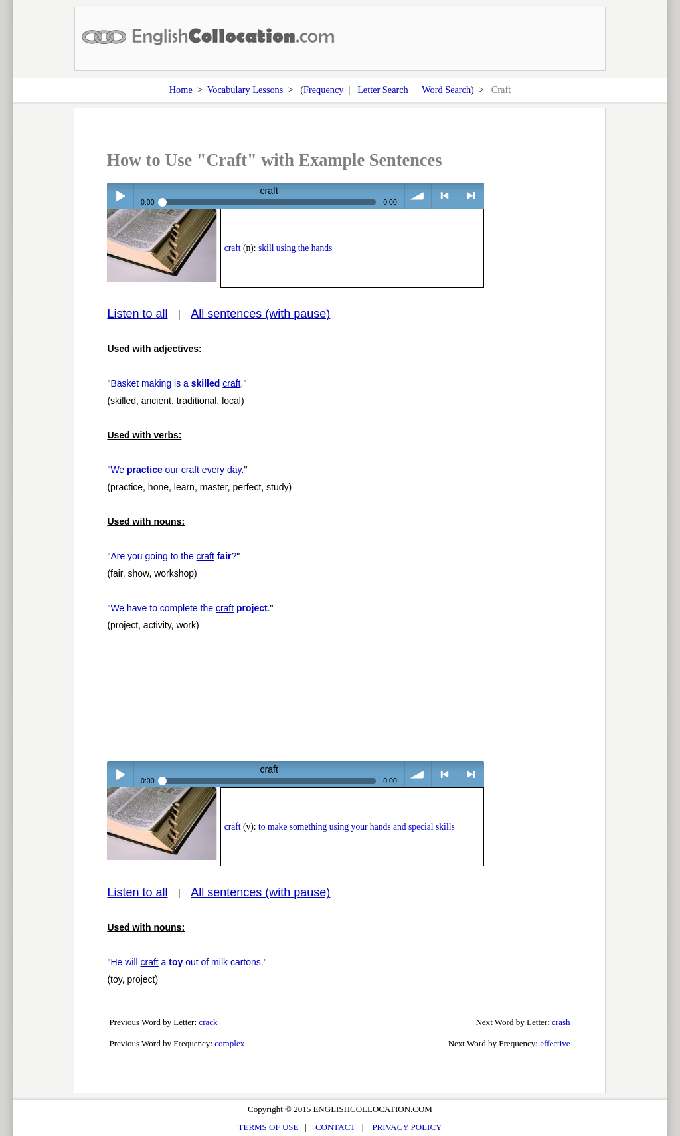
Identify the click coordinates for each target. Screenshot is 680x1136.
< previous (445, 196)
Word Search (446, 89)
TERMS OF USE (268, 1127)
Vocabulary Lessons (245, 89)
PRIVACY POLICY (407, 1127)
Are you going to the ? (173, 556)
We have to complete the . (190, 608)
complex (229, 1043)
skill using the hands (295, 248)
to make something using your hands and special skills (356, 827)
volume (418, 196)
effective (555, 1043)
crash (561, 1022)
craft (232, 248)
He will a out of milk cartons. (186, 962)
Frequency (323, 89)
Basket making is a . (176, 383)
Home (181, 89)
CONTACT (335, 1127)
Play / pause (120, 196)
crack (208, 1022)
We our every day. (177, 469)
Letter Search (382, 89)
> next (471, 196)
